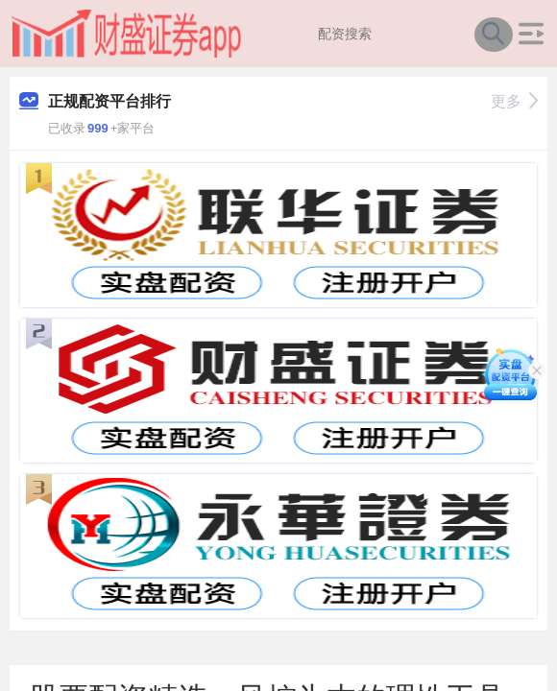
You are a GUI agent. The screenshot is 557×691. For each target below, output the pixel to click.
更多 (514, 101)
